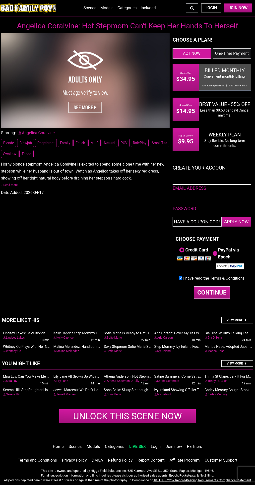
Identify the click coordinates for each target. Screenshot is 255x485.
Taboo (26, 154)
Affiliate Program (185, 460)
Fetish (80, 143)
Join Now (238, 7)
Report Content (151, 460)
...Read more (9, 185)
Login (211, 7)
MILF (94, 143)
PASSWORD (184, 208)
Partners (194, 446)
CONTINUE (211, 292)
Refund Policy (120, 460)
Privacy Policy (74, 460)
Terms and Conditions (37, 460)
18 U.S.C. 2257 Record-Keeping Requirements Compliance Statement (202, 480)
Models (107, 7)
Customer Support (221, 460)
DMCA (97, 460)
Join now (174, 446)
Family (65, 143)
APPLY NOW (236, 221)
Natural (109, 143)
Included (148, 7)
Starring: (8, 132)
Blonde (8, 143)
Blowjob (25, 143)
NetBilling (206, 475)
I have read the (214, 278)
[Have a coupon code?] (197, 222)
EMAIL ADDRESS (189, 188)
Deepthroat (46, 143)
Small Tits (159, 143)
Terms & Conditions (227, 278)
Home (58, 446)
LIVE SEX (137, 446)
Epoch (173, 475)
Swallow (9, 154)
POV (124, 143)
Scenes (89, 7)
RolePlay (139, 143)
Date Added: (12, 192)
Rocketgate (187, 475)
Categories (127, 7)
